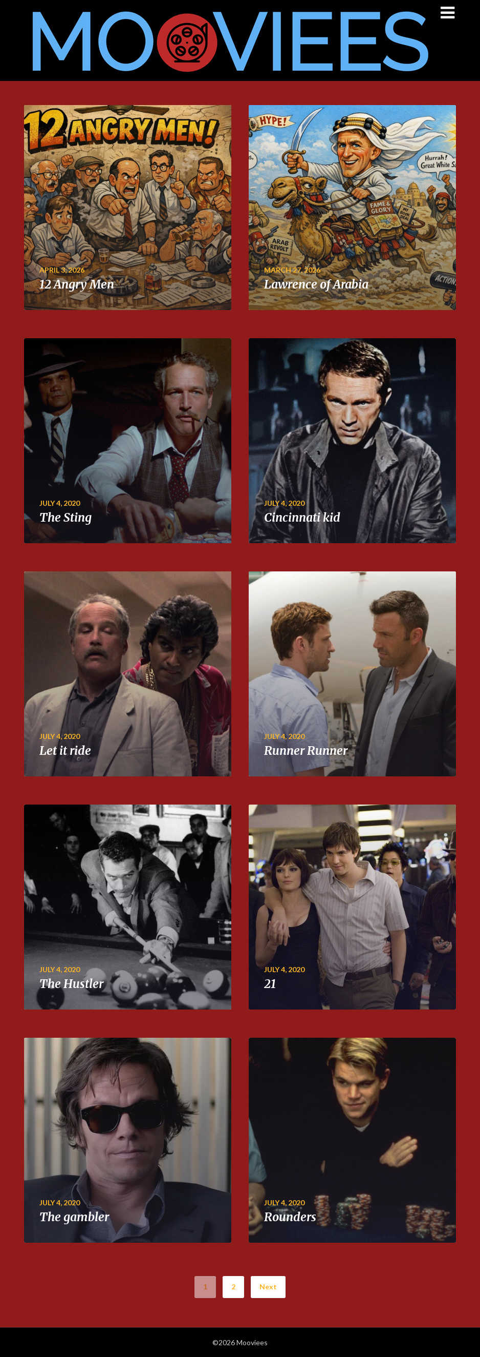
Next (268, 1286)
